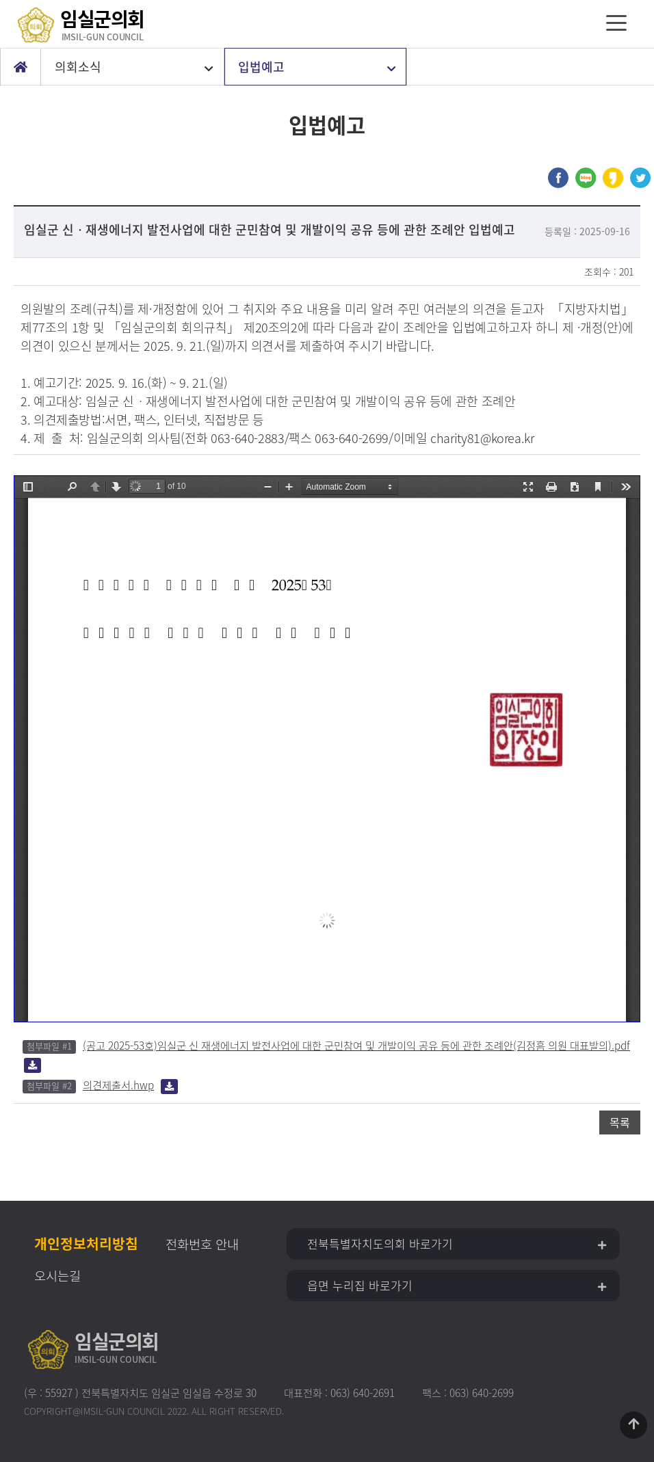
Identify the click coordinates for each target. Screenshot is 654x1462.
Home (20, 67)
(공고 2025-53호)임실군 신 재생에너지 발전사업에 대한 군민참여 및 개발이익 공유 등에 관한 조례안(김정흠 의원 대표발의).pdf (356, 1045)
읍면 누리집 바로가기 (360, 1285)
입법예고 (261, 66)
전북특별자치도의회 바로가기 (380, 1243)
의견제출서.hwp (118, 1085)
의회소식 (78, 66)
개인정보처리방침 (86, 1243)
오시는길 (57, 1275)
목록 (620, 1122)
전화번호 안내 (202, 1243)
